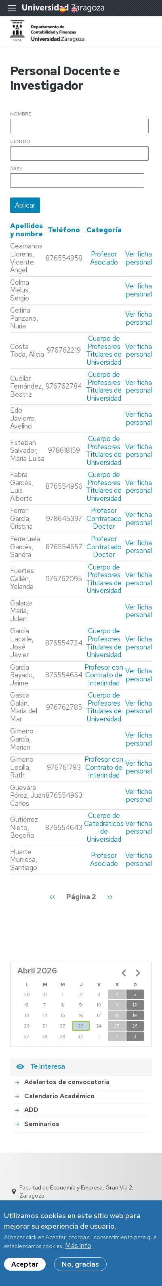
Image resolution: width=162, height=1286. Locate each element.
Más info (78, 1248)
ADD (31, 1109)
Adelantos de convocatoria (66, 1082)
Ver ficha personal (138, 258)
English (73, 10)
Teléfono (64, 229)
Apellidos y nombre (26, 229)
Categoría (104, 229)
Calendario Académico (59, 1096)
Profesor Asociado (104, 258)
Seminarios (41, 1124)
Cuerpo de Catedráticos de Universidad (104, 827)
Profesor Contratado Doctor (104, 518)
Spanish (61, 10)
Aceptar (24, 1267)
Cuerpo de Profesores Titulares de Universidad (104, 350)
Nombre (20, 114)
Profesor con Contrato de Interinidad (103, 675)
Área (16, 169)
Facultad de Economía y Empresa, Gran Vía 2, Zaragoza (76, 1191)
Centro (20, 142)
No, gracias (80, 1267)
